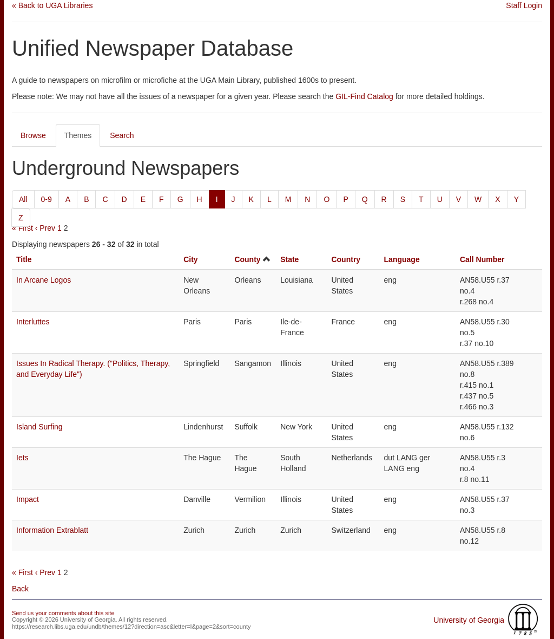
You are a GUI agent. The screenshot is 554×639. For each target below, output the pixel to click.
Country (345, 259)
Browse (33, 135)
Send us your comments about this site (63, 613)
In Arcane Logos (43, 280)
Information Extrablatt (52, 530)
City (190, 259)
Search (122, 135)
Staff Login (524, 5)
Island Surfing (39, 426)
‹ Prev (45, 228)
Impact (27, 499)
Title (24, 259)
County (247, 259)
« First (22, 228)
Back (20, 588)
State (289, 259)
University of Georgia (468, 620)
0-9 (46, 199)
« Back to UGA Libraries (52, 5)
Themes (78, 135)
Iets (22, 457)
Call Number (482, 259)
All (23, 199)
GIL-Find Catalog (364, 96)
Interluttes (32, 321)
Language (402, 259)
